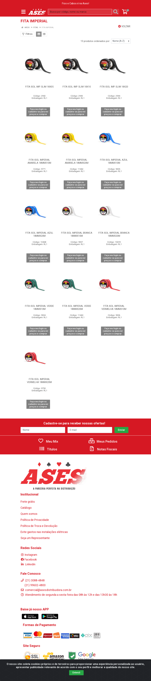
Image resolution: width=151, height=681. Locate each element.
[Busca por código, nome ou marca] (80, 12)
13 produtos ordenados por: (95, 41)
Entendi (76, 672)
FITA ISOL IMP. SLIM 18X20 (114, 86)
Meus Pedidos (103, 441)
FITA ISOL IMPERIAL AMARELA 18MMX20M (76, 161)
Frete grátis (28, 501)
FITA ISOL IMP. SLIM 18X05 (39, 86)
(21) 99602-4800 (33, 585)
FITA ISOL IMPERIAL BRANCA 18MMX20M (113, 234)
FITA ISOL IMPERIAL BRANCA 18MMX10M (76, 234)
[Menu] (23, 12)
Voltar (124, 26)
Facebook (29, 559)
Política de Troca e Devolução (39, 526)
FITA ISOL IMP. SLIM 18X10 (77, 86)
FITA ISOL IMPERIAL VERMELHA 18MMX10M (113, 307)
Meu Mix (48, 441)
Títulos (48, 449)
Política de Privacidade (35, 519)
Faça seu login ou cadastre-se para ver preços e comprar (38, 112)
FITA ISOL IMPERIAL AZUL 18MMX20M (39, 234)
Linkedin (28, 564)
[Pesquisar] (116, 12)
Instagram (29, 554)
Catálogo (26, 507)
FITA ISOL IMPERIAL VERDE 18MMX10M (39, 307)
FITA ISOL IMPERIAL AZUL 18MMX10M (114, 161)
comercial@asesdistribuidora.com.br (46, 590)
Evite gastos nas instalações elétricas (44, 532)
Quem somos (29, 513)
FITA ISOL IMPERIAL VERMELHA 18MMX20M (39, 381)
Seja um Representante (35, 538)
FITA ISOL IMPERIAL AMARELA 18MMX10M (39, 161)
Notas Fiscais (103, 449)
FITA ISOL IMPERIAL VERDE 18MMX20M (76, 307)
